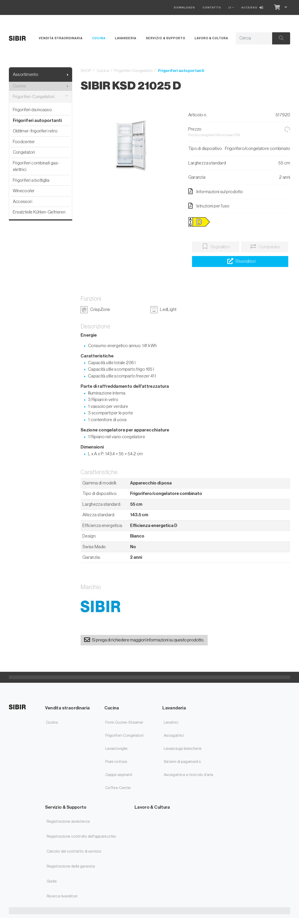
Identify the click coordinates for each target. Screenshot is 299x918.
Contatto (212, 7)
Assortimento (26, 74)
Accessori (22, 201)
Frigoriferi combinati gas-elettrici (36, 166)
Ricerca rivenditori (62, 896)
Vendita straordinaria (61, 38)
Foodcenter (24, 141)
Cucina (99, 38)
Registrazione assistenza (68, 821)
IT (230, 7)
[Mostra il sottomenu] (67, 75)
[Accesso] (253, 7)
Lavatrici (171, 722)
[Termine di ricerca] (249, 38)
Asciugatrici (174, 735)
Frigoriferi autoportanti (37, 120)
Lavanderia (125, 38)
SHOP (86, 71)
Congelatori (24, 152)
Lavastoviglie (116, 749)
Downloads (184, 7)
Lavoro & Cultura (211, 38)
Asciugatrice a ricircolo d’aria (188, 775)
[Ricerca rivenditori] (240, 261)
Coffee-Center (118, 788)
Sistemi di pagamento (182, 762)
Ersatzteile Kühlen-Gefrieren (39, 212)
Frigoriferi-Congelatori (40, 96)
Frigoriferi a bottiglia (31, 180)
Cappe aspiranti (118, 775)
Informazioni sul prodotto (215, 191)
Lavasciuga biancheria (183, 749)
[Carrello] (276, 7)
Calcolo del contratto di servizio (74, 851)
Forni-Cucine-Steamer (124, 722)
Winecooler (24, 191)
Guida (52, 881)
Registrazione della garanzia (71, 866)
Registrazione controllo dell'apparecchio (81, 836)
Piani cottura (116, 762)
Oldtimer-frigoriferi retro (35, 131)
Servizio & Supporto (165, 38)
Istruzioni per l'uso (209, 205)
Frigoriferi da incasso (32, 109)
